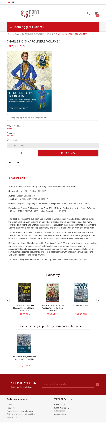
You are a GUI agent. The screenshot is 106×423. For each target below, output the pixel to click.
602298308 (59, 411)
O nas (9, 405)
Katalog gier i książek (26, 27)
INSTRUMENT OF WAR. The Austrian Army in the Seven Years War (53, 308)
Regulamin (11, 408)
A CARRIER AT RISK (81, 305)
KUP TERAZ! (68, 153)
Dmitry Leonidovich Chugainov (34, 199)
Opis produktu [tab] (17, 178)
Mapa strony (12, 417)
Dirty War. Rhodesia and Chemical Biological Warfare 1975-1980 (24, 308)
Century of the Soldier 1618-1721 (31, 191)
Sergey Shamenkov (26, 196)
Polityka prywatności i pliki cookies (21, 414)
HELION (10, 135)
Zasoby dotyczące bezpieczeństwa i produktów (28, 117)
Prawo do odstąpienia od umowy (20, 411)
